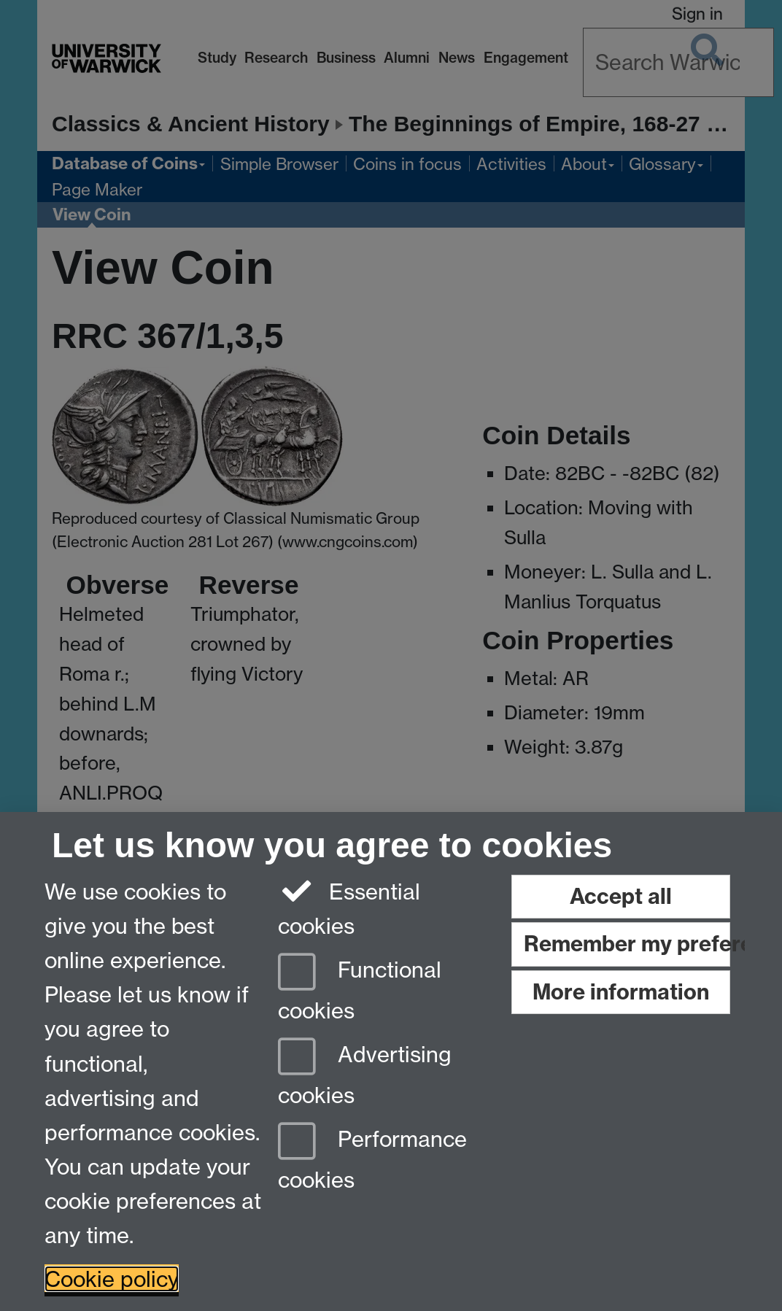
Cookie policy (111, 1279)
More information (621, 991)
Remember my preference (627, 943)
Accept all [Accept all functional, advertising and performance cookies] (621, 896)
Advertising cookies (365, 1071)
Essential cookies (349, 907)
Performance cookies (372, 1156)
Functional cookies (359, 987)
